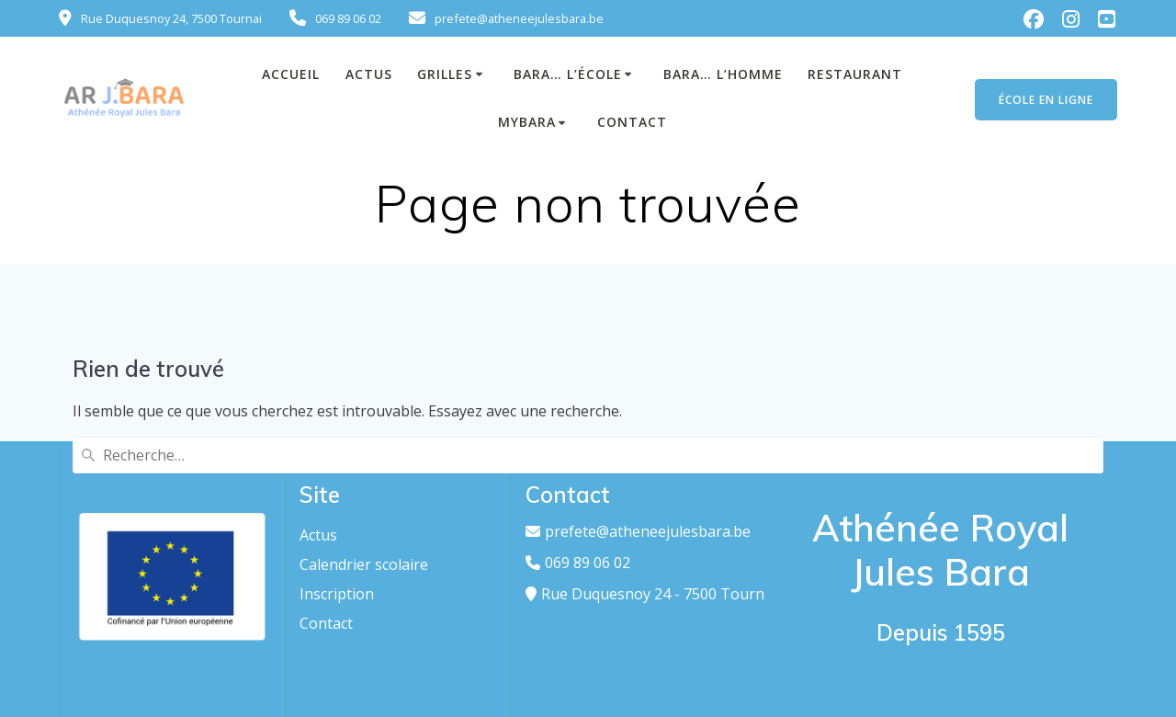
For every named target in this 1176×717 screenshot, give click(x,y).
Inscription (337, 594)
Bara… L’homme (723, 74)
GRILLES (444, 74)
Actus (318, 535)
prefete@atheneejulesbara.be (648, 531)
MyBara (527, 122)
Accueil (291, 74)
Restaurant (855, 74)
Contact (632, 122)
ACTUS (368, 74)
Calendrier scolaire (364, 564)
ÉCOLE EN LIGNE (1046, 100)
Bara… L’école (568, 74)
